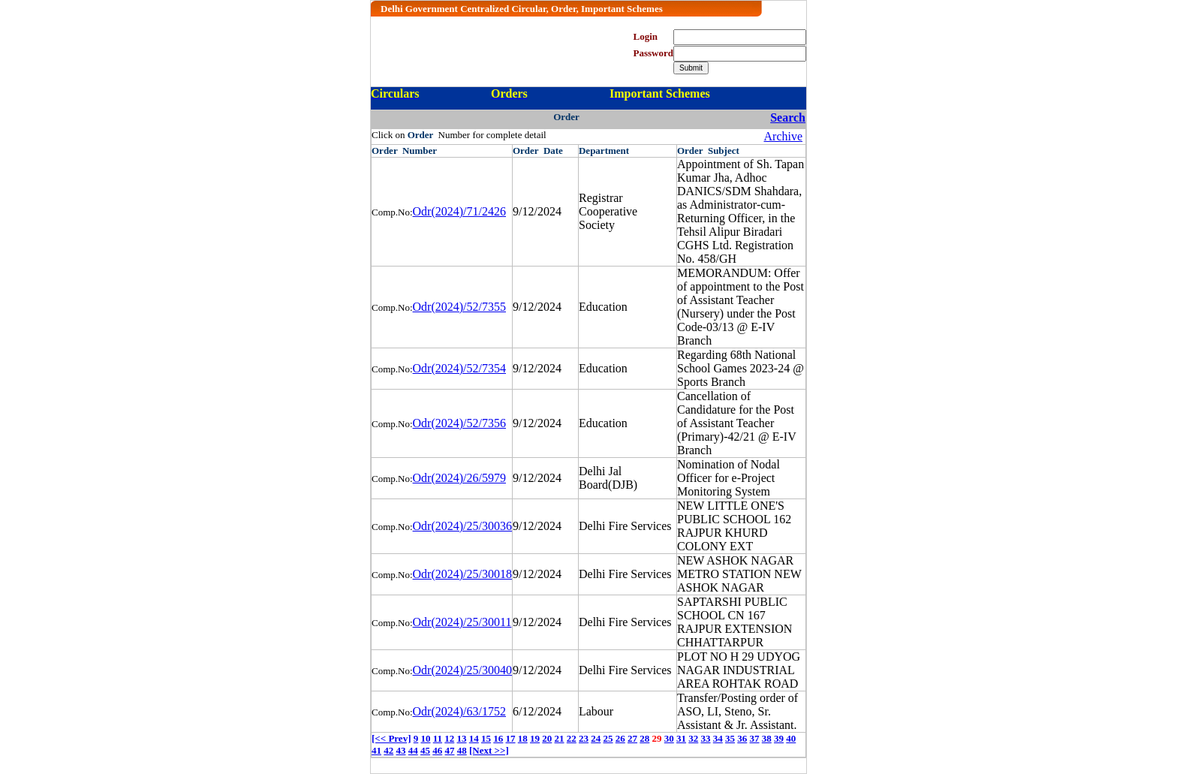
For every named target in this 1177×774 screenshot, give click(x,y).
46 (437, 750)
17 (511, 738)
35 (730, 738)
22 (571, 738)
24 (596, 738)
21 (559, 738)
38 (767, 738)
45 (425, 750)
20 (547, 738)
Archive (783, 136)
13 (462, 738)
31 (681, 738)
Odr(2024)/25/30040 (462, 670)
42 (388, 750)
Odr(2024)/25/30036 (462, 526)
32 (693, 738)
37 (755, 738)
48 (462, 750)
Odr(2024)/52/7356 (459, 423)
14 (474, 738)
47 (450, 750)
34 (718, 738)
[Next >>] (489, 750)
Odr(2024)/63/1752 (459, 711)
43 (401, 750)
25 (608, 738)
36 (742, 738)
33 (706, 738)
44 (413, 750)
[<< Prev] (391, 738)
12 (449, 738)
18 (523, 738)
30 (669, 738)
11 (437, 738)
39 (779, 738)
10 (425, 738)
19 (535, 738)
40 (791, 738)
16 (498, 738)
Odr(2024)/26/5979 (459, 477)
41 (376, 750)
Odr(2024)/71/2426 (459, 211)
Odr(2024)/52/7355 (459, 306)
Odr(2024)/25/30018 (462, 574)
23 (583, 738)
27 (632, 738)
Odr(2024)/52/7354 (459, 368)
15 (486, 738)
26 (620, 738)
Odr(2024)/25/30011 (462, 622)
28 (644, 738)
